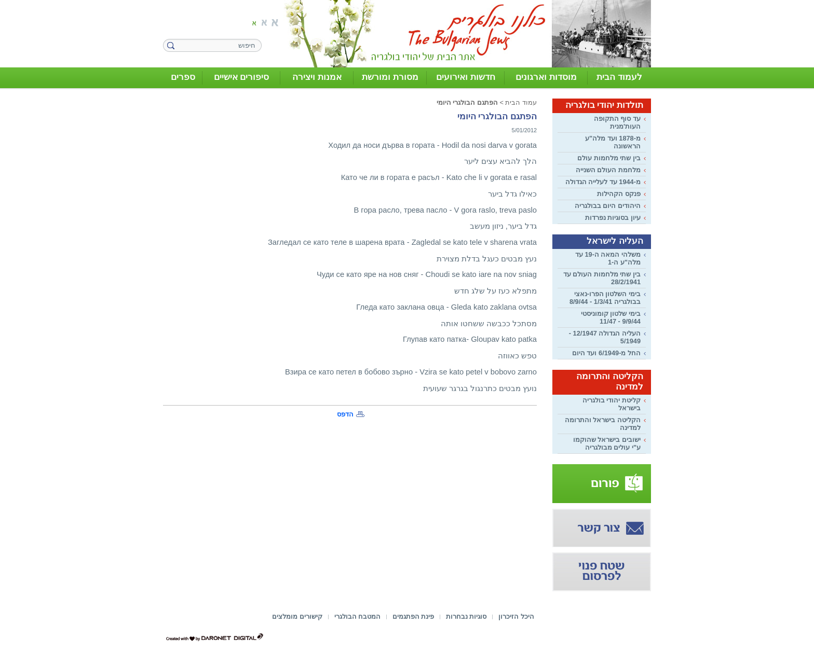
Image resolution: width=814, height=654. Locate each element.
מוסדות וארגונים (546, 77)
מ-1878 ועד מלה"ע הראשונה (613, 142)
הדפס (345, 414)
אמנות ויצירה (317, 77)
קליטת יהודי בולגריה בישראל (611, 404)
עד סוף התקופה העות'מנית (617, 122)
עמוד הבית (521, 102)
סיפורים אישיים (241, 77)
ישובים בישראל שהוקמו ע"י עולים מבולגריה (607, 443)
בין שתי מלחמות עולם (609, 158)
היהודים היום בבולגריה (608, 206)
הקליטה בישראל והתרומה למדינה (603, 424)
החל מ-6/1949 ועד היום (606, 353)
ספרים (183, 77)
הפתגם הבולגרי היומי (467, 102)
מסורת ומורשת (390, 77)
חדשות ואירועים (465, 77)
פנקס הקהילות (619, 194)
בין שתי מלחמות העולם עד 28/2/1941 (602, 278)
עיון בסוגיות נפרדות (613, 217)
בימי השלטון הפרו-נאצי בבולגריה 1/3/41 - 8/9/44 (605, 297)
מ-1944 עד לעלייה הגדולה (603, 182)
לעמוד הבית (619, 77)
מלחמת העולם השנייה (608, 170)
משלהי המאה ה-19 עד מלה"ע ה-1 (608, 258)
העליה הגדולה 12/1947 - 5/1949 (605, 337)
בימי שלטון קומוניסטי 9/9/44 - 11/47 (611, 317)
